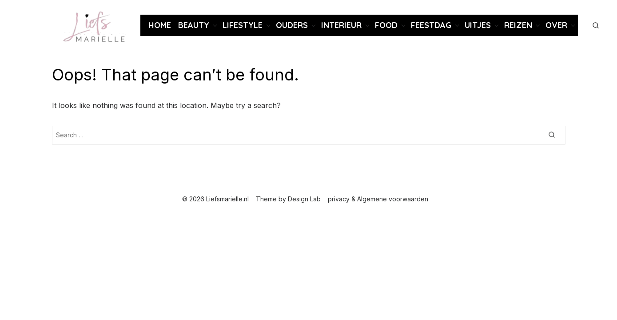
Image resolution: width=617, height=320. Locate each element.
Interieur (341, 25)
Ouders (292, 25)
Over (556, 25)
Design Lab (304, 199)
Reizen (518, 25)
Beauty (193, 25)
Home (159, 25)
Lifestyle (243, 25)
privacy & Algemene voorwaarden (378, 199)
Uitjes (478, 25)
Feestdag (431, 25)
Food (386, 25)
